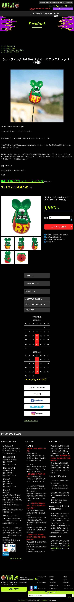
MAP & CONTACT (44, 2)
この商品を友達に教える (53, 237)
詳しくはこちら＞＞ (16, 558)
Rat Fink (16, 52)
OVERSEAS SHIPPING (66, 2)
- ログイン (51, 579)
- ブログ (65, 579)
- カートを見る (52, 582)
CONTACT (68, 6)
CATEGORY (48, 13)
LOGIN (52, 6)
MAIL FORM (13, 589)
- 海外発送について (54, 585)
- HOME (65, 576)
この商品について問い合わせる (55, 239)
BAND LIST (56, 15)
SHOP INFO (29, 309)
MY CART (59, 6)
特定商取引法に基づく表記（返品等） (57, 235)
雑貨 (13, 48)
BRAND (39, 13)
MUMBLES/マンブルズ (31, 421)
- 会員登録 (51, 576)
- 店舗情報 (65, 582)
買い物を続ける (51, 242)
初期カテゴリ (11, 46)
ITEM (32, 13)
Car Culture (19, 50)
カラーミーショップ (22, 600)
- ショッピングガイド (54, 588)
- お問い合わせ (67, 585)
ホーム (3, 46)
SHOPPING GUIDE (55, 2)
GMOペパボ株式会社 (42, 600)
